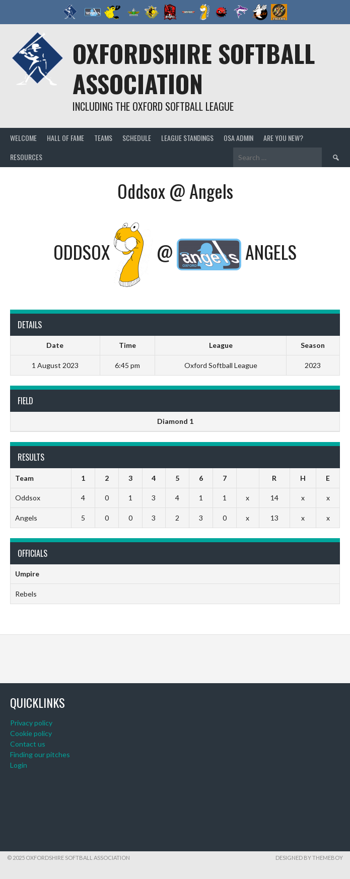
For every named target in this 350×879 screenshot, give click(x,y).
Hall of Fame (65, 137)
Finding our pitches (40, 754)
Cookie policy (31, 733)
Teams (103, 137)
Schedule (136, 137)
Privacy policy (31, 722)
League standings (187, 137)
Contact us (27, 744)
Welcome (23, 137)
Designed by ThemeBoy (309, 857)
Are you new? (283, 137)
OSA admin (238, 137)
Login (18, 765)
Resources (26, 157)
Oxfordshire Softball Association (194, 68)
